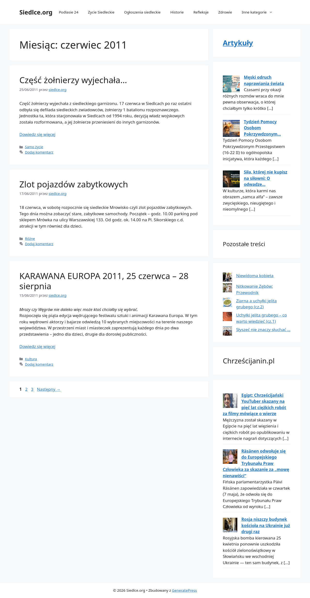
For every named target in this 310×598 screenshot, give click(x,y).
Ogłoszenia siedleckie (142, 12)
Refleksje (201, 12)
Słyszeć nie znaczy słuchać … (263, 329)
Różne (30, 238)
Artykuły (238, 42)
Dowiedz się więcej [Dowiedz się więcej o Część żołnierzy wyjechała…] (37, 134)
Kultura (31, 359)
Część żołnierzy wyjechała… (73, 80)
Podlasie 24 (68, 12)
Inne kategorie (260, 12)
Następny (48, 389)
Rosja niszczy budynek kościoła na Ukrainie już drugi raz (265, 525)
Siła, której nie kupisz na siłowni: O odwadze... (265, 178)
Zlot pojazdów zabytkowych (73, 184)
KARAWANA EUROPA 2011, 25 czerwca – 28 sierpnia (103, 281)
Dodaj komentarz (39, 152)
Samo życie (34, 147)
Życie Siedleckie (101, 12)
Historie (177, 12)
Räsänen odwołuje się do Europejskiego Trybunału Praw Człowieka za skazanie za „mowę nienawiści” (256, 463)
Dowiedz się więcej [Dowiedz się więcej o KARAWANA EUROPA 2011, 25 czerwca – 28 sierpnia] (37, 346)
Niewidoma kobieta (254, 275)
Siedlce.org (36, 12)
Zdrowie (225, 12)
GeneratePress (184, 590)
